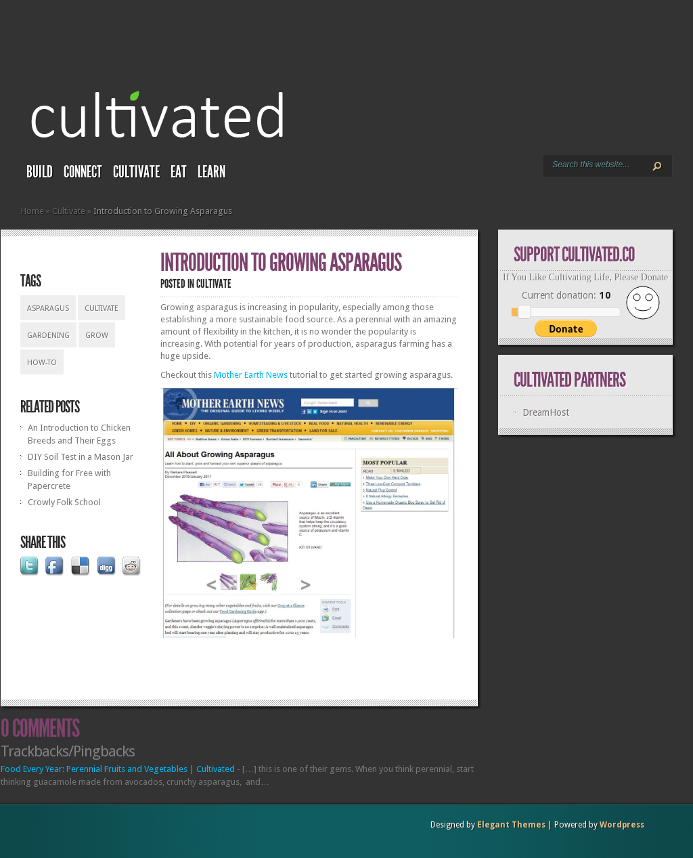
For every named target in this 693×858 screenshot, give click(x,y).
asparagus (48, 308)
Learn (211, 172)
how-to (42, 362)
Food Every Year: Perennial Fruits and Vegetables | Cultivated (118, 769)
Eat (179, 172)
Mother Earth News (251, 375)
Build (39, 172)
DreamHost (545, 412)
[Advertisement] (318, 665)
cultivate (101, 308)
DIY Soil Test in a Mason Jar (80, 457)
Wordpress (622, 825)
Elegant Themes (511, 825)
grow (96, 335)
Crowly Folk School (64, 502)
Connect (83, 172)
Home (32, 211)
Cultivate (136, 172)
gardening (48, 335)
